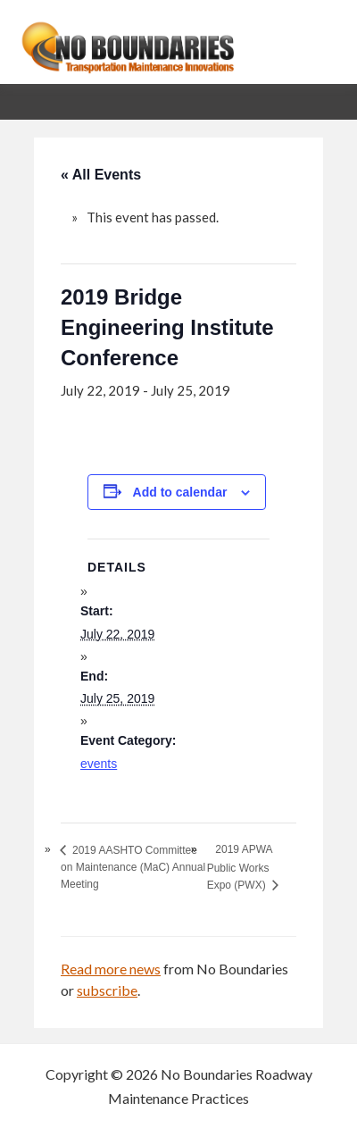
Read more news (111, 968)
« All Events (101, 174)
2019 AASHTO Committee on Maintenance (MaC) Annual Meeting (133, 867)
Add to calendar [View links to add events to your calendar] (180, 492)
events (98, 763)
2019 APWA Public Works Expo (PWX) (239, 866)
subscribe (107, 990)
